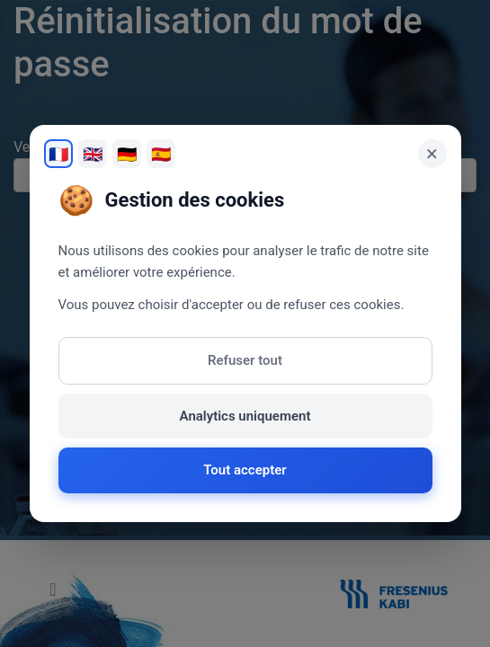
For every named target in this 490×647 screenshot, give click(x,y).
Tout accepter (244, 470)
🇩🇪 (127, 154)
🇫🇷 (58, 154)
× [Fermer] (432, 153)
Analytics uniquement (245, 416)
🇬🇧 (92, 154)
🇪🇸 (161, 154)
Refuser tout (245, 360)
